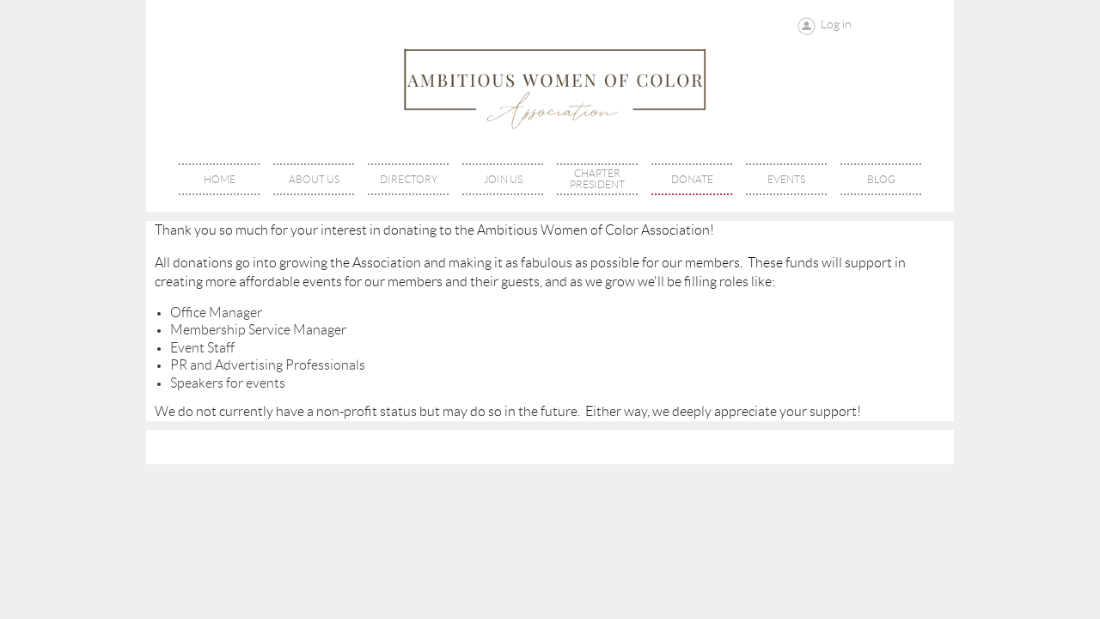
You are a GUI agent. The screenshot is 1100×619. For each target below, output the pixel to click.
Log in (836, 24)
